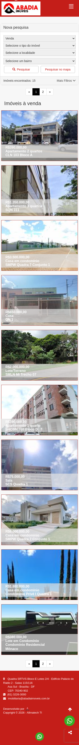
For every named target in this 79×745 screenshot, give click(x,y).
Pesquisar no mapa (58, 69)
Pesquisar (21, 69)
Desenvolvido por (16, 708)
